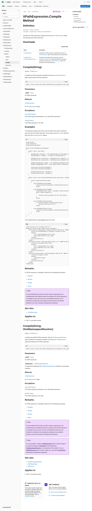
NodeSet (30, 276)
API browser (35, 11)
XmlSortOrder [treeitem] (6, 37)
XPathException (29, 120)
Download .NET (85, 6)
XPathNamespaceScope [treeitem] (9, 71)
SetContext (62, 450)
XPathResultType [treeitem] (7, 82)
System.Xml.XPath (34, 29)
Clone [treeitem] (7, 59)
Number (30, 282)
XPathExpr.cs (33, 71)
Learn (24, 11)
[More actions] (67, 11)
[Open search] (84, 2)
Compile (60, 133)
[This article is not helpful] (88, 27)
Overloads (75, 16)
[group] (47, 84)
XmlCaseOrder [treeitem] (6, 31)
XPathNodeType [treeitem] (7, 79)
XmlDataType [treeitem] (6, 34)
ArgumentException (30, 114)
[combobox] (10, 13)
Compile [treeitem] (8, 62)
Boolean (30, 279)
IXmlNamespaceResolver (45, 59)
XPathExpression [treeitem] (8, 48)
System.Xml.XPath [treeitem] (7, 20)
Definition (75, 14)
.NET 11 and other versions (33, 320)
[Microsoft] (3, 2)
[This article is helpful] (86, 27)
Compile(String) (27, 53)
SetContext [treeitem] (8, 65)
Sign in (88, 2)
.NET (29, 11)
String (32, 93)
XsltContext (42, 446)
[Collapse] (18, 10)
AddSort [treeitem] (7, 56)
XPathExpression (59, 35)
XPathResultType (32, 312)
